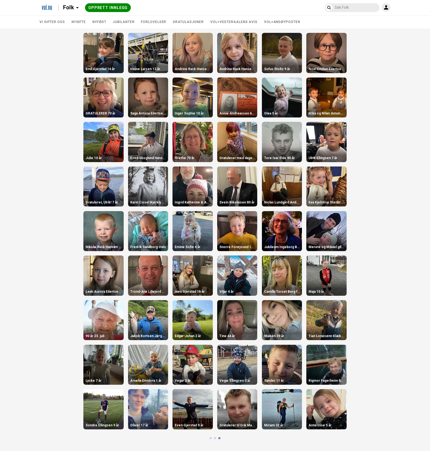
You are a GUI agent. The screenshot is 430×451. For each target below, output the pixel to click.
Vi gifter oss (52, 22)
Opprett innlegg (108, 7)
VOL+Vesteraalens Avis (234, 22)
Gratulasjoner (188, 22)
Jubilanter (123, 22)
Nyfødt (99, 22)
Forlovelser (153, 22)
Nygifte (79, 22)
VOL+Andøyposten (282, 22)
